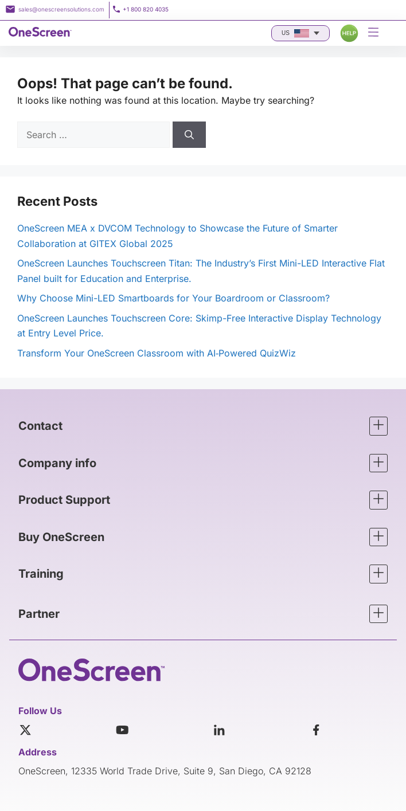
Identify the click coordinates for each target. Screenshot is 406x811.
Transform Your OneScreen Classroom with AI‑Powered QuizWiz (156, 353)
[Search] (189, 135)
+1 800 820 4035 (146, 9)
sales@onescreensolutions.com (61, 9)
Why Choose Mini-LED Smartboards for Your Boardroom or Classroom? (173, 298)
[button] (203, 426)
